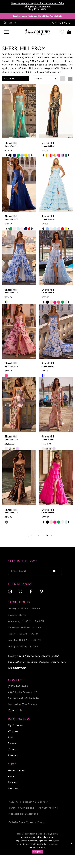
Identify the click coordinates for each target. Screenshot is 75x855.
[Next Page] (52, 536)
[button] (15, 78)
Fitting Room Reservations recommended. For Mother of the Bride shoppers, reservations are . (37, 661)
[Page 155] (47, 536)
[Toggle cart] (69, 32)
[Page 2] (31, 536)
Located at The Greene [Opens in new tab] (22, 704)
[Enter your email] (34, 571)
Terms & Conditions (21, 807)
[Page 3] (34, 536)
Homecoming (16, 770)
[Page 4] (38, 536)
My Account (15, 725)
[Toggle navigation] (6, 32)
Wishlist (13, 731)
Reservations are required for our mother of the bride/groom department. (37, 5)
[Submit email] (54, 571)
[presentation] (19, 111)
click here (40, 847)
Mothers (13, 788)
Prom (11, 776)
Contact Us (15, 710)
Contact (13, 749)
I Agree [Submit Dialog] (37, 851)
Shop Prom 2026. (37, 9)
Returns (13, 755)
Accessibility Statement (23, 813)
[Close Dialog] (71, 843)
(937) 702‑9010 (18, 686)
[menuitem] (10, 592)
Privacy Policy (47, 807)
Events (12, 743)
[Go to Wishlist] (61, 32)
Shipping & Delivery (35, 801)
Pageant (13, 782)
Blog (10, 737)
